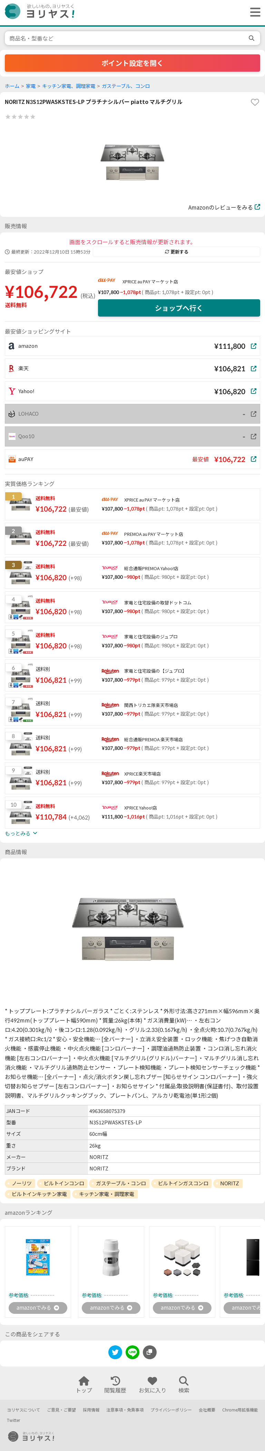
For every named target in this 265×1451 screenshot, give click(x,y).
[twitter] (115, 1354)
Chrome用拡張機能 (240, 1410)
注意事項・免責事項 (125, 1410)
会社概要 (207, 1410)
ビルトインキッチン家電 (39, 1194)
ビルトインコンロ (64, 1183)
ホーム (12, 86)
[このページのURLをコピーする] (150, 1353)
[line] (132, 1354)
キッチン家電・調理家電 (106, 1194)
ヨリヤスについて (23, 1410)
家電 (31, 86)
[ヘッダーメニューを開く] (254, 12)
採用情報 (91, 1410)
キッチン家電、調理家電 (68, 86)
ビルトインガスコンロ (183, 1183)
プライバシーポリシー (171, 1410)
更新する (176, 252)
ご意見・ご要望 (61, 1410)
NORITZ (229, 1183)
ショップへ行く (179, 308)
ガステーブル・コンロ (121, 1183)
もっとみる (21, 833)
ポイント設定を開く (132, 63)
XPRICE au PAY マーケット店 (150, 281)
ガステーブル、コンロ (126, 86)
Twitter (13, 1420)
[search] (252, 38)
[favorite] (255, 102)
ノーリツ (22, 1183)
